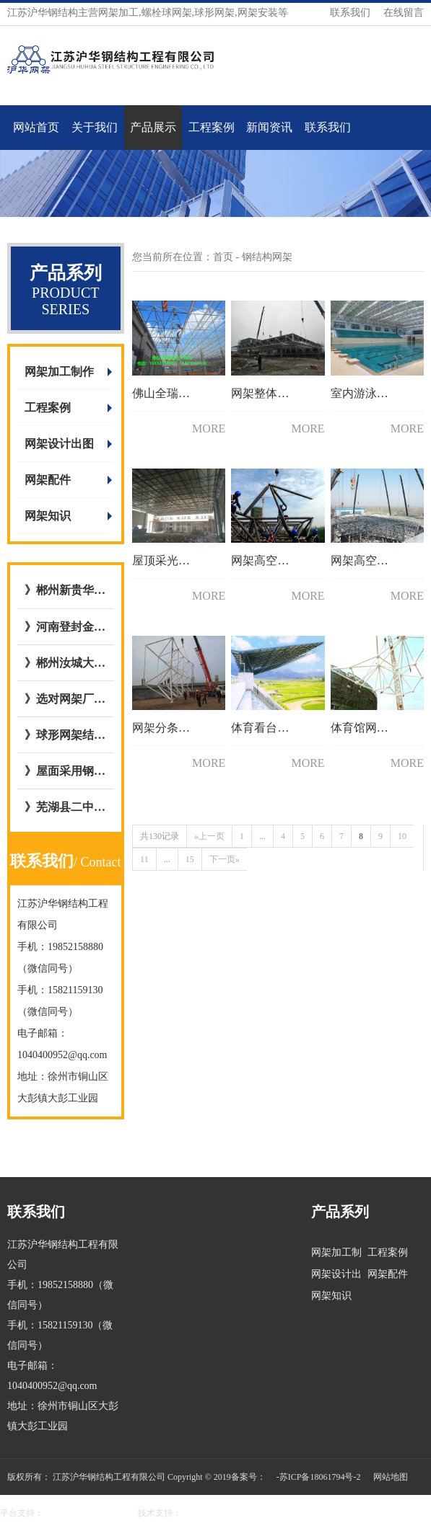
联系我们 (350, 12)
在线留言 (403, 12)
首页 (223, 257)
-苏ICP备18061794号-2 (319, 1477)
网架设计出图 (59, 444)
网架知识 (48, 516)
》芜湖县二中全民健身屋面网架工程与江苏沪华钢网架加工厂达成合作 (66, 807)
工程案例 (211, 127)
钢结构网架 (267, 257)
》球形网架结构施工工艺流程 (66, 735)
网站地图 (390, 1477)
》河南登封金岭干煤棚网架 (66, 627)
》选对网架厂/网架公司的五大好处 (66, 699)
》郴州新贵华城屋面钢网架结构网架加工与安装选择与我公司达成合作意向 (66, 590)
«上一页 (209, 836)
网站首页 (36, 127)
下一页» (224, 859)
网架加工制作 (59, 371)
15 (190, 859)
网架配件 (48, 480)
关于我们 (94, 127)
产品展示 (153, 127)
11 (144, 859)
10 (402, 836)
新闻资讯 (269, 127)
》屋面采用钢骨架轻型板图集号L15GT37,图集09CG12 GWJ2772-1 (66, 771)
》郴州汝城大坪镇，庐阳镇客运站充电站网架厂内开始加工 (66, 663)
